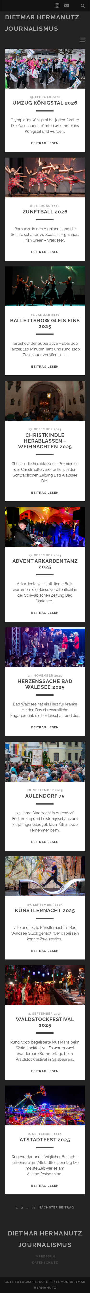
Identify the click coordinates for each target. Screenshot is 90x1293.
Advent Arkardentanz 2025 (45, 564)
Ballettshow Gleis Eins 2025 (45, 323)
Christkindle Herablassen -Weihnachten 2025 (45, 441)
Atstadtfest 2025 (45, 1140)
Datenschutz (45, 1262)
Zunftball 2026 (45, 212)
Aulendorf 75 (45, 796)
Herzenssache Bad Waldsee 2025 (45, 684)
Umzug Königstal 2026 (45, 103)
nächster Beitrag (56, 1207)
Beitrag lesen (45, 143)
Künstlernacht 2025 (45, 910)
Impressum (45, 1256)
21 (33, 1207)
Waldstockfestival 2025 (45, 1022)
